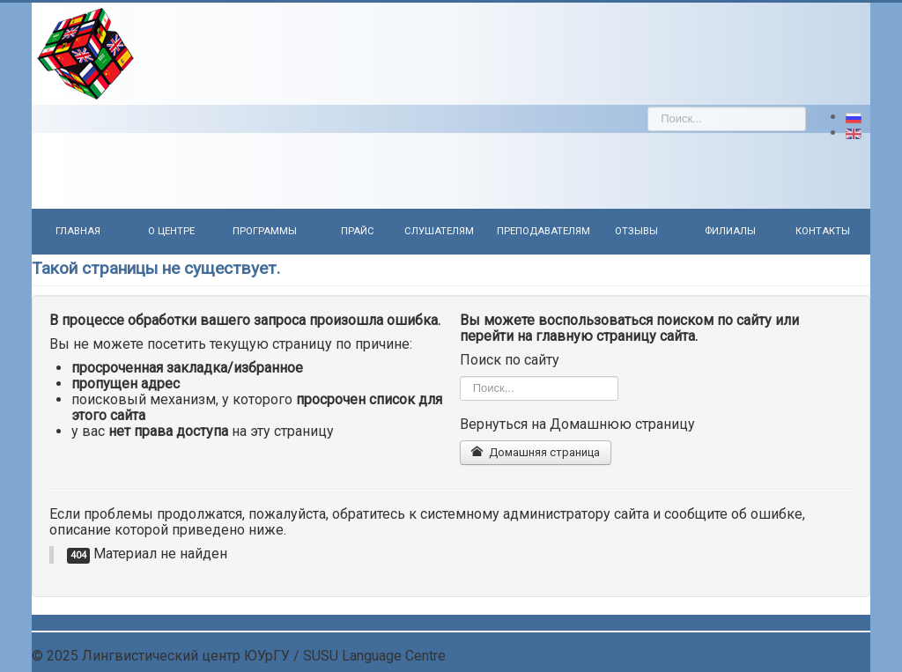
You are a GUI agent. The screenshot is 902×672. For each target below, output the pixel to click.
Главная (77, 231)
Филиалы (730, 231)
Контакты (822, 231)
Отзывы (636, 231)
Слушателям (439, 231)
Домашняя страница (535, 452)
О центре (171, 231)
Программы (265, 231)
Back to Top (834, 655)
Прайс (357, 231)
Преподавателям (543, 231)
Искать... (460, 376)
